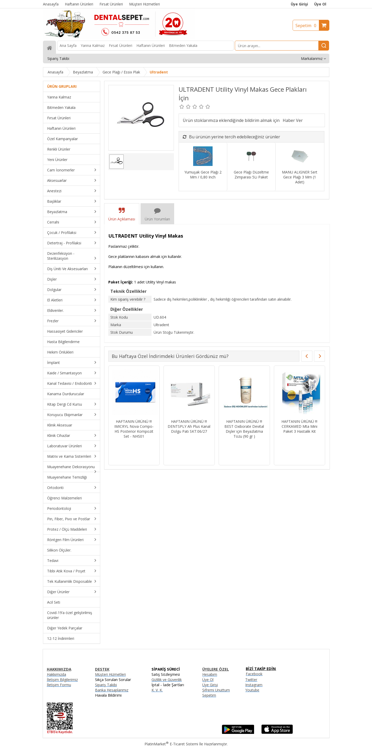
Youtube (252, 690)
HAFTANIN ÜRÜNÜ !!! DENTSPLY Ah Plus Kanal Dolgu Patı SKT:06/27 (189, 426)
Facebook (254, 673)
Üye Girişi (299, 4)
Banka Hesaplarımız (111, 690)
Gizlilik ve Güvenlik (167, 679)
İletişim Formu (59, 684)
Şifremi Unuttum (216, 690)
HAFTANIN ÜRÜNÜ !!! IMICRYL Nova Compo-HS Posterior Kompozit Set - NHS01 (134, 429)
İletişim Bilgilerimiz (62, 679)
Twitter (251, 679)
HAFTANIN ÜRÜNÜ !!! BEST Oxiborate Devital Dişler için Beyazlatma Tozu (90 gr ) (244, 429)
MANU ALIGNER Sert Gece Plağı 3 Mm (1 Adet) (299, 177)
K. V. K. (157, 690)
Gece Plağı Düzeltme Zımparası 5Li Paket (251, 174)
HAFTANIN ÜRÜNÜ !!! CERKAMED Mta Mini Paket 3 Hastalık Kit (299, 426)
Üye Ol (320, 4)
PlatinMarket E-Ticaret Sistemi (171, 743)
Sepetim (307, 25)
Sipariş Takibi (106, 684)
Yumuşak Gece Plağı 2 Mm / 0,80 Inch (203, 174)
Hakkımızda (56, 674)
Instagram (253, 684)
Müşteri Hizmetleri (110, 674)
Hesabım (209, 674)
